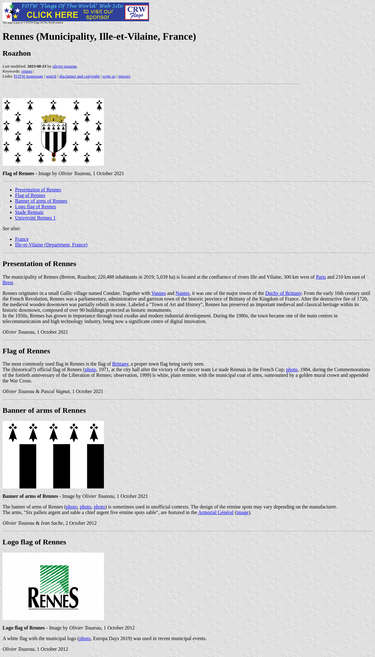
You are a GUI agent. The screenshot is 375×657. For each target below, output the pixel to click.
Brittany (120, 363)
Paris (321, 277)
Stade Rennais (29, 212)
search (51, 76)
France (22, 239)
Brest (8, 282)
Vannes (159, 293)
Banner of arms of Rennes (41, 201)
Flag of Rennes (30, 195)
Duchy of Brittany (283, 293)
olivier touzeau (65, 66)
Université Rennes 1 (35, 217)
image (242, 512)
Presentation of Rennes (38, 189)
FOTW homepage (28, 76)
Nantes (182, 293)
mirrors (124, 76)
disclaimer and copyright (79, 76)
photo (90, 369)
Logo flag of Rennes (35, 206)
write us (109, 76)
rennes (26, 71)
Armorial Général (216, 512)
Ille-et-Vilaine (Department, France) (51, 244)
